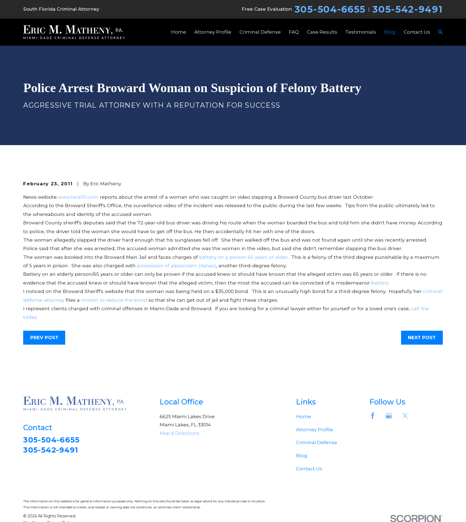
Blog (301, 455)
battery (379, 283)
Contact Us (309, 468)
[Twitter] (405, 415)
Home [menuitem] (178, 32)
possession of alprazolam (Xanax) (176, 265)
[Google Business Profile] (389, 415)
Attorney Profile (314, 429)
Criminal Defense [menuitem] (260, 32)
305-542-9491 (407, 9)
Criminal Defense (316, 442)
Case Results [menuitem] (322, 32)
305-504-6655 (330, 9)
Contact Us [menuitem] (417, 32)
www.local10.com (78, 197)
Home (303, 416)
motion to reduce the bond (114, 300)
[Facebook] (372, 415)
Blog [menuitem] (389, 32)
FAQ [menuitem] (294, 32)
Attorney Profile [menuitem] (212, 32)
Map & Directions (179, 433)
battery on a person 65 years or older (243, 257)
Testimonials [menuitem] (360, 32)
